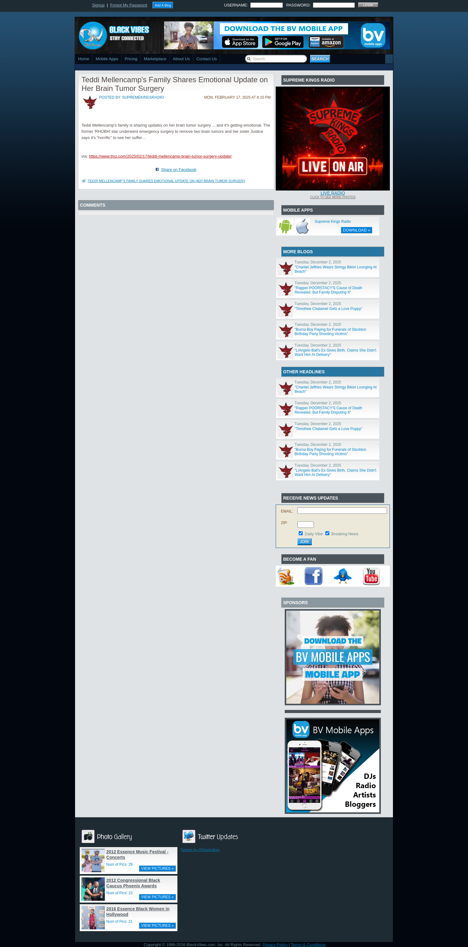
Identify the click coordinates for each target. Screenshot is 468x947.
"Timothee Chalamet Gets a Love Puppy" (328, 309)
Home (83, 58)
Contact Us (206, 58)
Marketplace (155, 58)
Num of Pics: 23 (119, 893)
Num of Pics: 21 (119, 921)
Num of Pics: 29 (119, 864)
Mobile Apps (107, 58)
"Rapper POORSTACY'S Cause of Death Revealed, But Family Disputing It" (328, 290)
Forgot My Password (128, 5)
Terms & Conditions (308, 944)
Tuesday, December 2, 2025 (318, 262)
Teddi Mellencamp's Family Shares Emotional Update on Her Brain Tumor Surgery (166, 181)
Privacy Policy (274, 944)
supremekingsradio (143, 97)
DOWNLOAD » (356, 230)
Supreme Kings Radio (333, 221)
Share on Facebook (178, 169)
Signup (98, 5)
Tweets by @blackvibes (200, 850)
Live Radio (333, 193)
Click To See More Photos (332, 197)
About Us (181, 58)
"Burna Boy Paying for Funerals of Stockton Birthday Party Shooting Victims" (330, 331)
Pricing (131, 58)
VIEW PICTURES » (157, 868)
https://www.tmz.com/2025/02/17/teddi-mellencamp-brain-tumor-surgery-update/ (160, 156)
